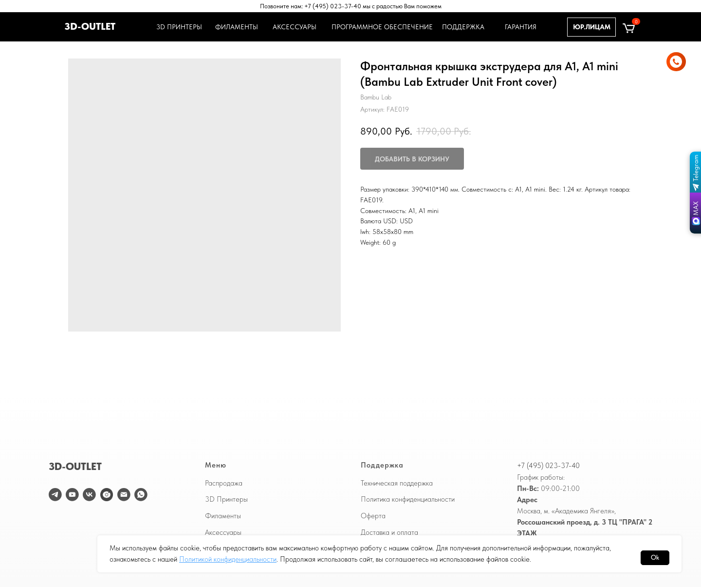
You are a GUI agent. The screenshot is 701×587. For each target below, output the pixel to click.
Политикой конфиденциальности (228, 559)
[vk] (89, 494)
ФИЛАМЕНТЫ (236, 27)
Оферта (373, 515)
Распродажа (223, 483)
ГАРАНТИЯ (520, 27)
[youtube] (72, 494)
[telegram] (55, 494)
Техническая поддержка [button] (397, 483)
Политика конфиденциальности (408, 499)
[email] (123, 494)
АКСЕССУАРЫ (294, 27)
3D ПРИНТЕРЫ (178, 27)
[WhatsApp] (141, 494)
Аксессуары (223, 532)
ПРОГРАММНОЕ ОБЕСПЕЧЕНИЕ (380, 27)
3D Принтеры (226, 499)
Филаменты (223, 515)
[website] (106, 494)
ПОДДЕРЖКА (463, 27)
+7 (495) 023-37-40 (548, 465)
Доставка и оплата (389, 532)
